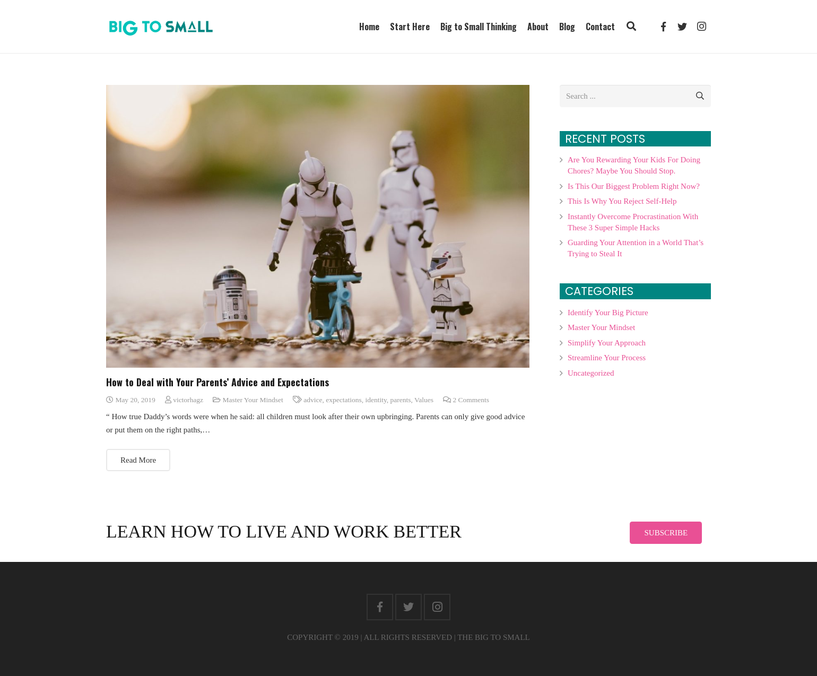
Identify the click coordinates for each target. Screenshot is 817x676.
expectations (343, 400)
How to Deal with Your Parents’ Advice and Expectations (217, 382)
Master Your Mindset (252, 400)
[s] (635, 96)
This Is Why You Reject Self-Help (622, 201)
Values (423, 400)
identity (375, 400)
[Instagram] (437, 607)
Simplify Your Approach (607, 343)
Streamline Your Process (607, 357)
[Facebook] (380, 607)
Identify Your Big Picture (608, 312)
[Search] (700, 96)
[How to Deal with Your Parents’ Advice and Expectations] (317, 226)
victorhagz (188, 400)
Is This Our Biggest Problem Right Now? (634, 186)
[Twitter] (408, 607)
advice (312, 400)
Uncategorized (591, 373)
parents (400, 400)
